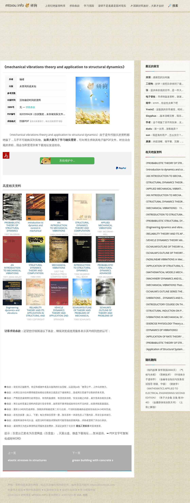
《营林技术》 (165, 374)
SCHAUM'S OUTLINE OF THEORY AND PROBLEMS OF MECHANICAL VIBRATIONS (105, 314)
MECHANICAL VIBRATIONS (59, 266)
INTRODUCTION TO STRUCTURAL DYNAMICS (82, 267)
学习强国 (89, 5)
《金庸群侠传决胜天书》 (164, 402)
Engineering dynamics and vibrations (12, 310)
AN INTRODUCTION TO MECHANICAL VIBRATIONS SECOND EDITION (12, 270)
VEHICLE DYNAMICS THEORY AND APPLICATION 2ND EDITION (58, 313)
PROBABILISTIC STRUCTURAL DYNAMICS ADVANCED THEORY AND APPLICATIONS (105, 271)
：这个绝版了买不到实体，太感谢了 (167, 122)
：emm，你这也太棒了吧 (161, 102)
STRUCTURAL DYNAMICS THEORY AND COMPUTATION (82, 226)
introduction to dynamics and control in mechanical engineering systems (35, 229)
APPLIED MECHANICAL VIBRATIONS (105, 225)
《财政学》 (174, 383)
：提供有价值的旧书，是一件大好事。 (167, 90)
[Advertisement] (95, 36)
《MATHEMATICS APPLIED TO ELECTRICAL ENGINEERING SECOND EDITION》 (165, 393)
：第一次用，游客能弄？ (161, 128)
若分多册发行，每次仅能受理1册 (46, 121)
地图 (85, 495)
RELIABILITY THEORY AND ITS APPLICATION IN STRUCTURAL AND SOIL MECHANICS (35, 313)
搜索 (175, 5)
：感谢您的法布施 (157, 77)
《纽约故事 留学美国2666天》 (161, 370)
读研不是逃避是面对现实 (112, 5)
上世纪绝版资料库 (55, 5)
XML (79, 495)
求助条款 (75, 5)
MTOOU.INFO (40, 495)
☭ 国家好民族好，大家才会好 (147, 5)
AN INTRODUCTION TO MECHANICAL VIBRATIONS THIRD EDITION (58, 228)
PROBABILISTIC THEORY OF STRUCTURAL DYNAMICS (12, 226)
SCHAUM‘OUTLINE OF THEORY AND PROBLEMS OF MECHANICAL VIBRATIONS (82, 313)
